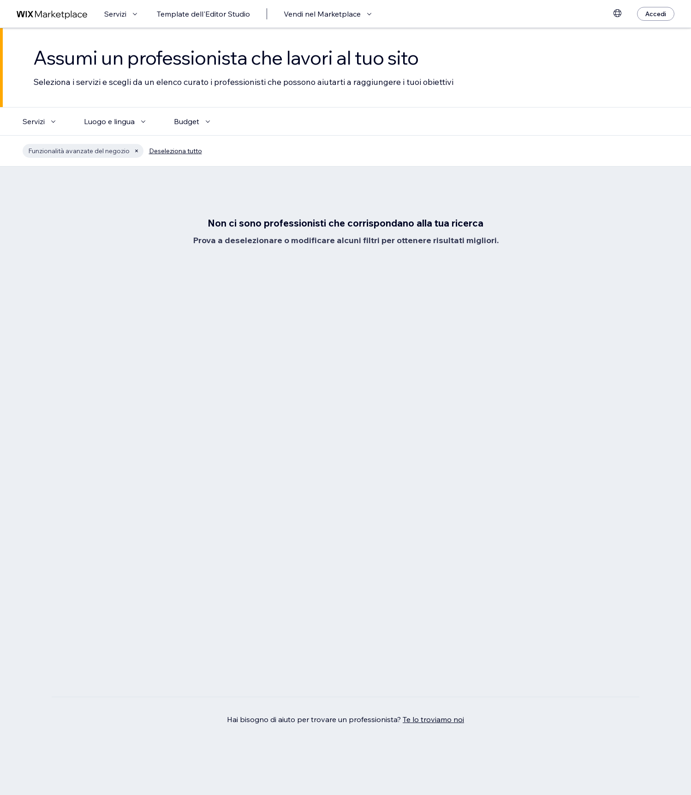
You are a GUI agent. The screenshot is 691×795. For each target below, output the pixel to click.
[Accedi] (655, 14)
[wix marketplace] (52, 14)
